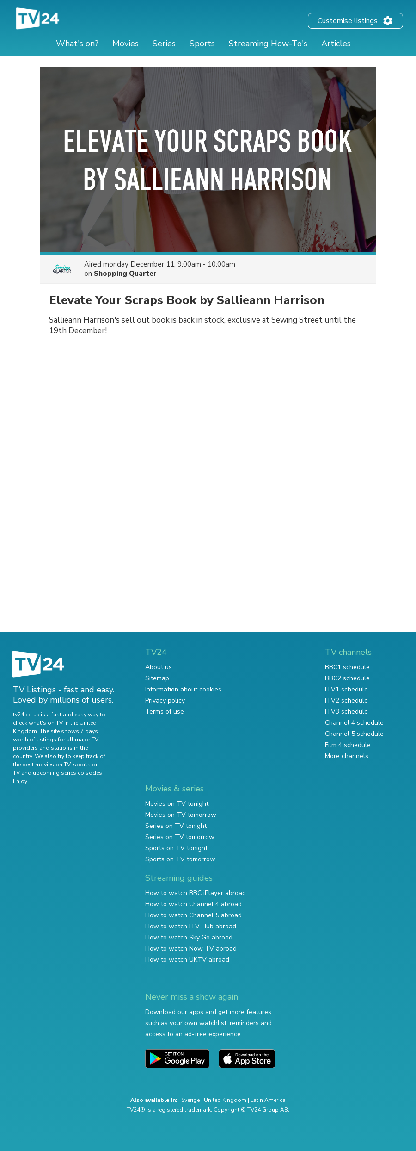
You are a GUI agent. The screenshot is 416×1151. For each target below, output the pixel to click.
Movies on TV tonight (176, 803)
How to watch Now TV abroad (191, 948)
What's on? (77, 43)
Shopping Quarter (125, 273)
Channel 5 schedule (354, 733)
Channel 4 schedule (354, 722)
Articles (336, 43)
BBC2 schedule (347, 678)
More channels (346, 756)
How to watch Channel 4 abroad (193, 904)
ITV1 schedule (346, 689)
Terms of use (164, 711)
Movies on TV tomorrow (180, 814)
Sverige (190, 1100)
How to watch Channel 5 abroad (193, 915)
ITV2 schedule (346, 700)
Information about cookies (183, 689)
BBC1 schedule (347, 667)
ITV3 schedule (346, 711)
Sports (202, 43)
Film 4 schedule (348, 744)
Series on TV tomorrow (179, 837)
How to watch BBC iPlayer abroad (195, 893)
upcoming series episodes (67, 773)
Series (164, 43)
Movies (125, 43)
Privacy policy (165, 700)
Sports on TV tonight (176, 848)
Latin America (268, 1100)
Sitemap (157, 678)
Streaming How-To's (268, 43)
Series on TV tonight (176, 825)
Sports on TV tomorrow (180, 859)
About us (158, 667)
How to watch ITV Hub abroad (190, 926)
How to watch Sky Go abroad (188, 937)
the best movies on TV (41, 764)
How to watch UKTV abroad (187, 959)
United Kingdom (225, 1100)
